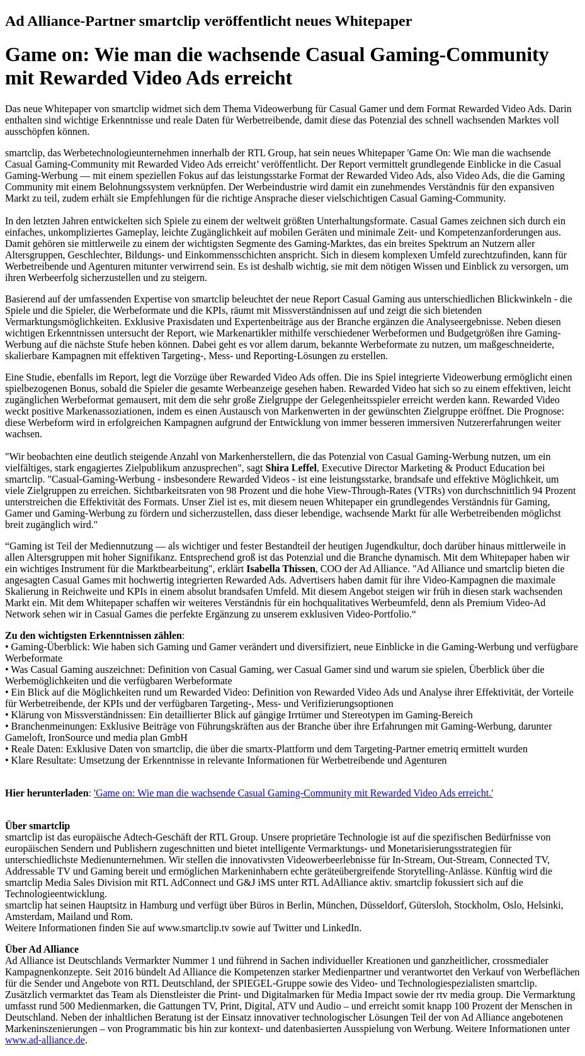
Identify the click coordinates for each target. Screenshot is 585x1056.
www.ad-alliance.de (45, 1040)
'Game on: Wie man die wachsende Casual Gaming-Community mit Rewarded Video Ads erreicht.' (293, 793)
